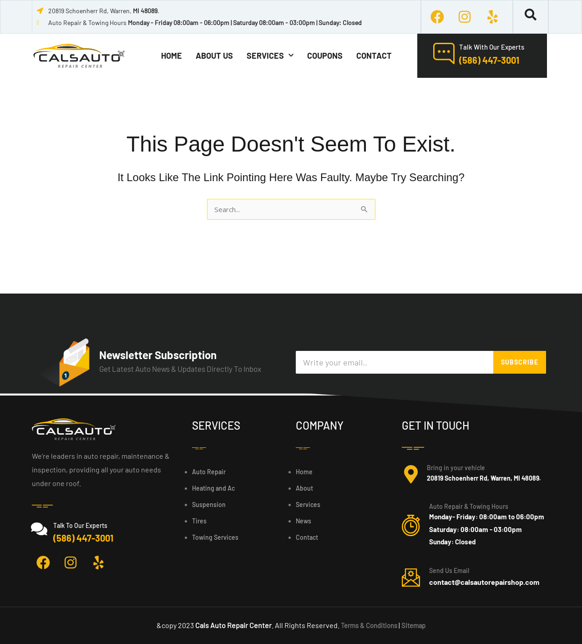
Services (270, 55)
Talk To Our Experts (80, 525)
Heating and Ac (213, 488)
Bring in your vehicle (456, 468)
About (304, 488)
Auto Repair (209, 472)
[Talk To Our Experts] (39, 529)
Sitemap (417, 625)
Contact (374, 56)
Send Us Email (449, 570)
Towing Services (215, 537)
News (303, 521)
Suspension (209, 504)
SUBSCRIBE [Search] (519, 362)
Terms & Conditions (368, 625)
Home (171, 56)
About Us (214, 56)
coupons (325, 56)
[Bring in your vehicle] (411, 474)
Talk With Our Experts (491, 47)
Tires (199, 521)
